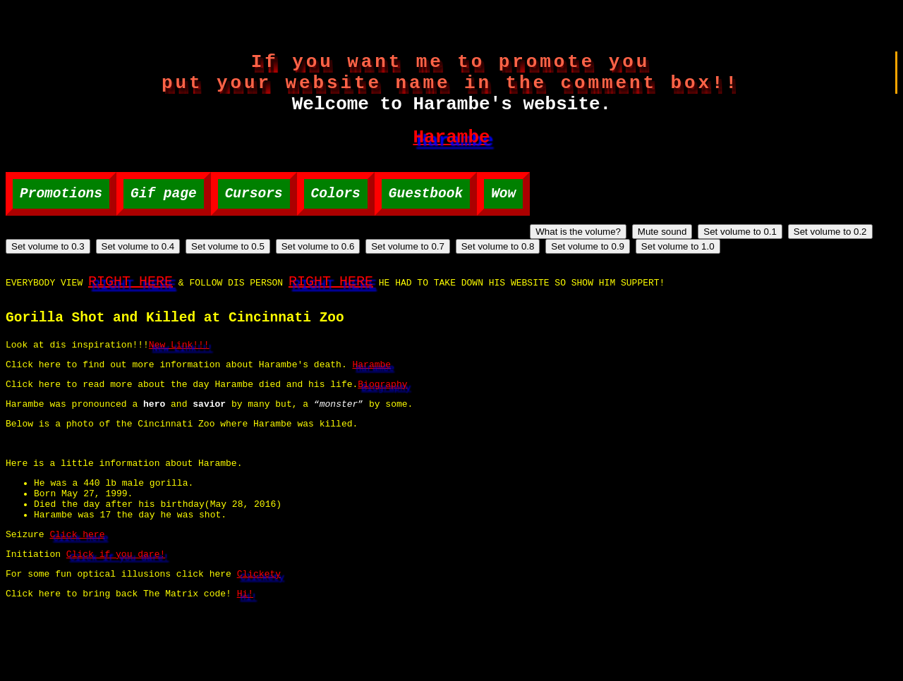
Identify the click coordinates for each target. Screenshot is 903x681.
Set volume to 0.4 (486, 261)
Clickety (259, 643)
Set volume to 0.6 (666, 261)
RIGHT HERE (130, 314)
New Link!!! (179, 387)
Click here (76, 600)
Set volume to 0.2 (306, 261)
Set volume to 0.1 (216, 261)
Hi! (245, 665)
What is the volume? (54, 261)
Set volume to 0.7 (755, 261)
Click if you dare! (115, 621)
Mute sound (138, 261)
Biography (382, 430)
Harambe (451, 152)
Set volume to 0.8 (846, 261)
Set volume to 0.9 (48, 276)
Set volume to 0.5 (575, 261)
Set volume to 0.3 (395, 261)
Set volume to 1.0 (138, 276)
